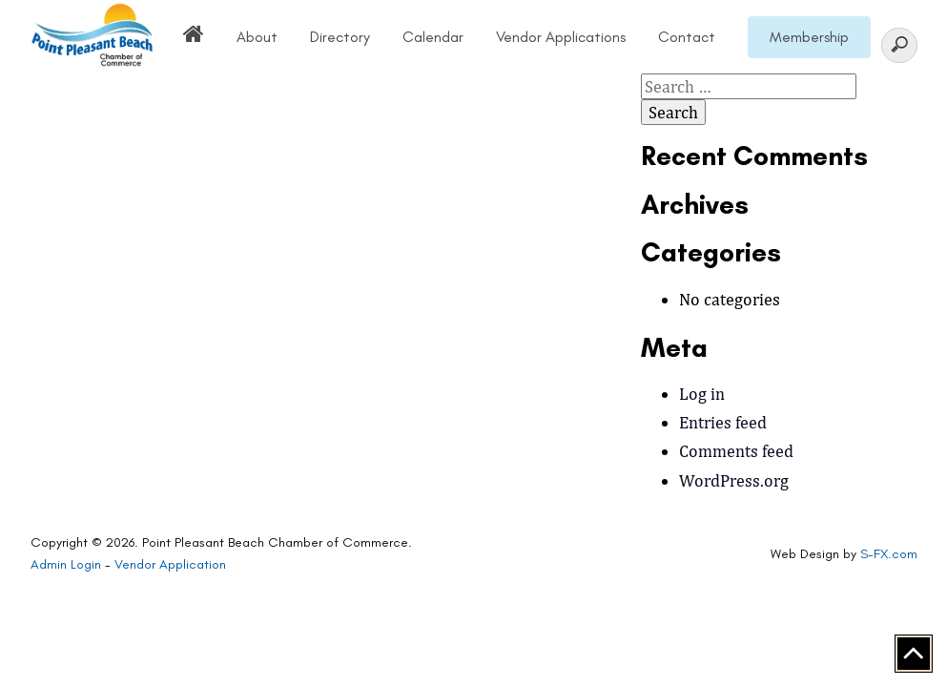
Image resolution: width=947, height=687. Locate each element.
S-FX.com (888, 554)
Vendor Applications (561, 37)
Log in (702, 394)
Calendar (432, 37)
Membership (809, 37)
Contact (686, 37)
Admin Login (66, 564)
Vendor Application (170, 564)
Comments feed (736, 451)
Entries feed (723, 422)
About (257, 37)
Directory (340, 37)
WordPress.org (734, 480)
